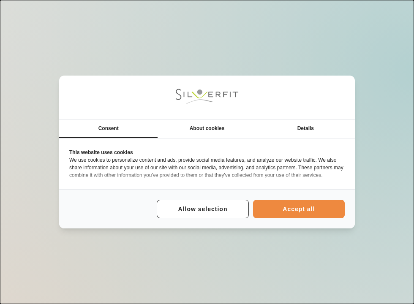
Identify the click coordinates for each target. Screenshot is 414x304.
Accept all (299, 209)
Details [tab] (305, 128)
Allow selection (203, 209)
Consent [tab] (108, 128)
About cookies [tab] (207, 128)
